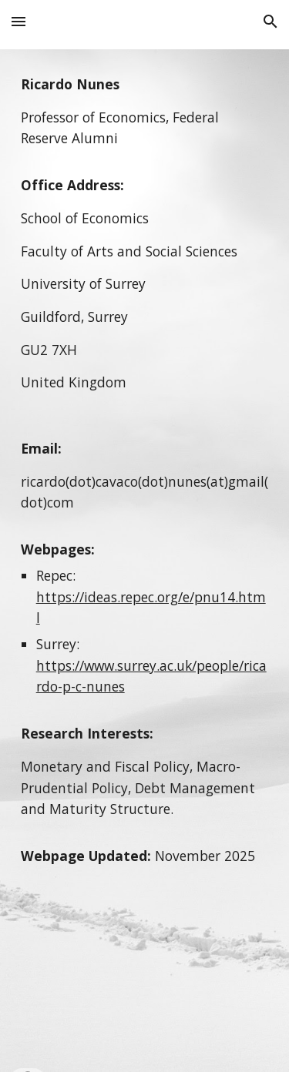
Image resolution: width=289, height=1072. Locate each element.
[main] (145, 561)
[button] (18, 21)
